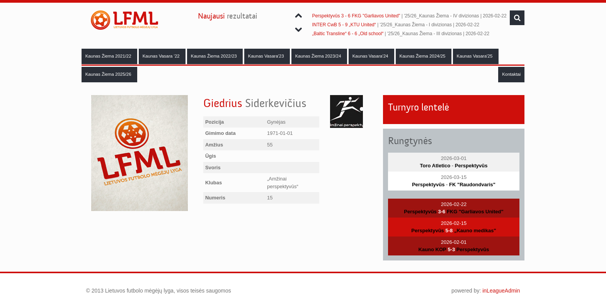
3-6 (441, 211)
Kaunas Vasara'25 (475, 56)
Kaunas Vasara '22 (162, 56)
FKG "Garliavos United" (475, 211)
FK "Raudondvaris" (472, 184)
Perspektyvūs (471, 165)
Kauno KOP (432, 249)
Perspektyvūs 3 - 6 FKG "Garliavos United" (356, 16)
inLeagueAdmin (501, 291)
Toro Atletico (435, 165)
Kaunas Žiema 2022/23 (214, 56)
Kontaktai (511, 74)
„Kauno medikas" (475, 230)
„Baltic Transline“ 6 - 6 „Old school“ (347, 33)
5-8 (449, 230)
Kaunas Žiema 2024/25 (423, 56)
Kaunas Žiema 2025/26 (109, 74)
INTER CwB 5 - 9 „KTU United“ (344, 24)
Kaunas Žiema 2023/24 (318, 56)
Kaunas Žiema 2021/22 (109, 56)
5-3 (451, 249)
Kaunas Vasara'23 (266, 56)
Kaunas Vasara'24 (371, 56)
